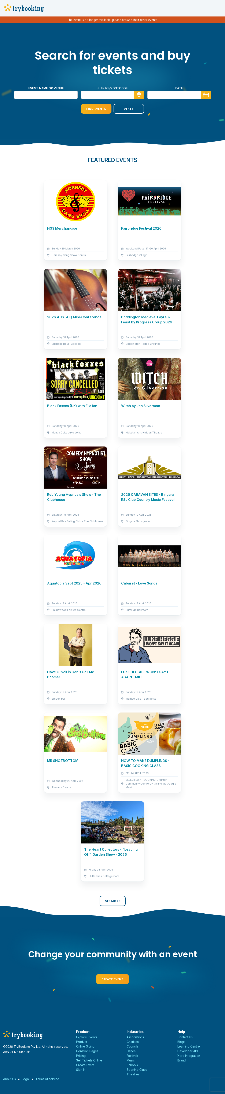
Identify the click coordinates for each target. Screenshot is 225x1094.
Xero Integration (188, 1055)
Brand (181, 1060)
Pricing (81, 1055)
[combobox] (112, 95)
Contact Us (185, 1037)
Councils (133, 1046)
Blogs (181, 1042)
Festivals (133, 1055)
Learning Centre (188, 1046)
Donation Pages (87, 1051)
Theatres (133, 1074)
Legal (25, 1079)
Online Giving (85, 1046)
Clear (128, 109)
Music (131, 1060)
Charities (133, 1042)
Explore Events (86, 1037)
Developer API (187, 1051)
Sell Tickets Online (89, 1060)
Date (179, 88)
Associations (135, 1037)
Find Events (96, 109)
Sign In (80, 1069)
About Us (9, 1079)
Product (81, 1042)
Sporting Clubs (137, 1069)
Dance (131, 1051)
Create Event (112, 979)
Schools (132, 1065)
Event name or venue (46, 88)
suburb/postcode (112, 88)
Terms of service (47, 1079)
